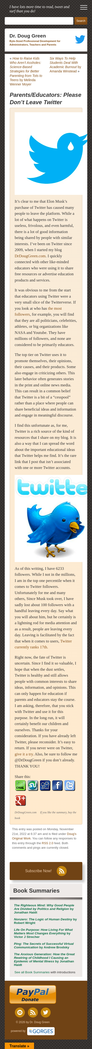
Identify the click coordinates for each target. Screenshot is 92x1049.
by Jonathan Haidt (44, 909)
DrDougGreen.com (30, 256)
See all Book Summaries (32, 972)
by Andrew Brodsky (44, 945)
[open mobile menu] (83, 7)
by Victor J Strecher (43, 933)
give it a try (24, 754)
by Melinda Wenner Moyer (26, 71)
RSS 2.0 (47, 843)
